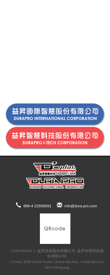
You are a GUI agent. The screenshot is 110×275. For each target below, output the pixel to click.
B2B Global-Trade (37, 261)
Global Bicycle (91, 261)
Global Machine (66, 261)
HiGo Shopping (57, 267)
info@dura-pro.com (77, 205)
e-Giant (16, 261)
